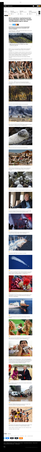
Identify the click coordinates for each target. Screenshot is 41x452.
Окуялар (10, 427)
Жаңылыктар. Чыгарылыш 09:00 (23, 12)
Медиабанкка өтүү (20, 209)
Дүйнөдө (20, 427)
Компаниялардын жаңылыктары (28, 442)
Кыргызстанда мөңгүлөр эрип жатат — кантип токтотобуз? (33, 12)
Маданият (13, 427)
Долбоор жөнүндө (3, 442)
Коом (22, 427)
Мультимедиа (16, 427)
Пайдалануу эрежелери (9, 442)
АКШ (30, 427)
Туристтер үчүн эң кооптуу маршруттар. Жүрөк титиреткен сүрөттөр (18, 45)
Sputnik (12, 209)
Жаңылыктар (27, 427)
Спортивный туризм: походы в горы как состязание (14, 12)
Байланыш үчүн (15, 442)
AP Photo (12, 80)
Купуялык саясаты (35, 442)
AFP (12, 357)
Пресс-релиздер (20, 442)
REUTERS (12, 146)
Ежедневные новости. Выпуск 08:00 (5, 12)
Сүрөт (24, 427)
